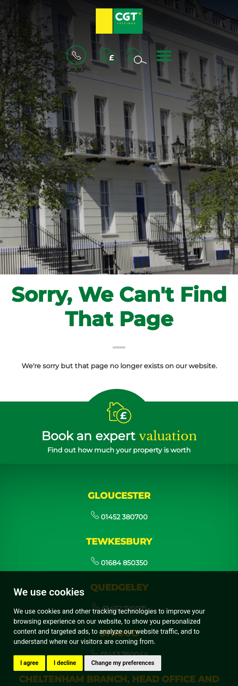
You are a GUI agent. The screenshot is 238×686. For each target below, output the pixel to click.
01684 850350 (119, 563)
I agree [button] (29, 662)
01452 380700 (119, 517)
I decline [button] (65, 662)
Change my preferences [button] (122, 662)
